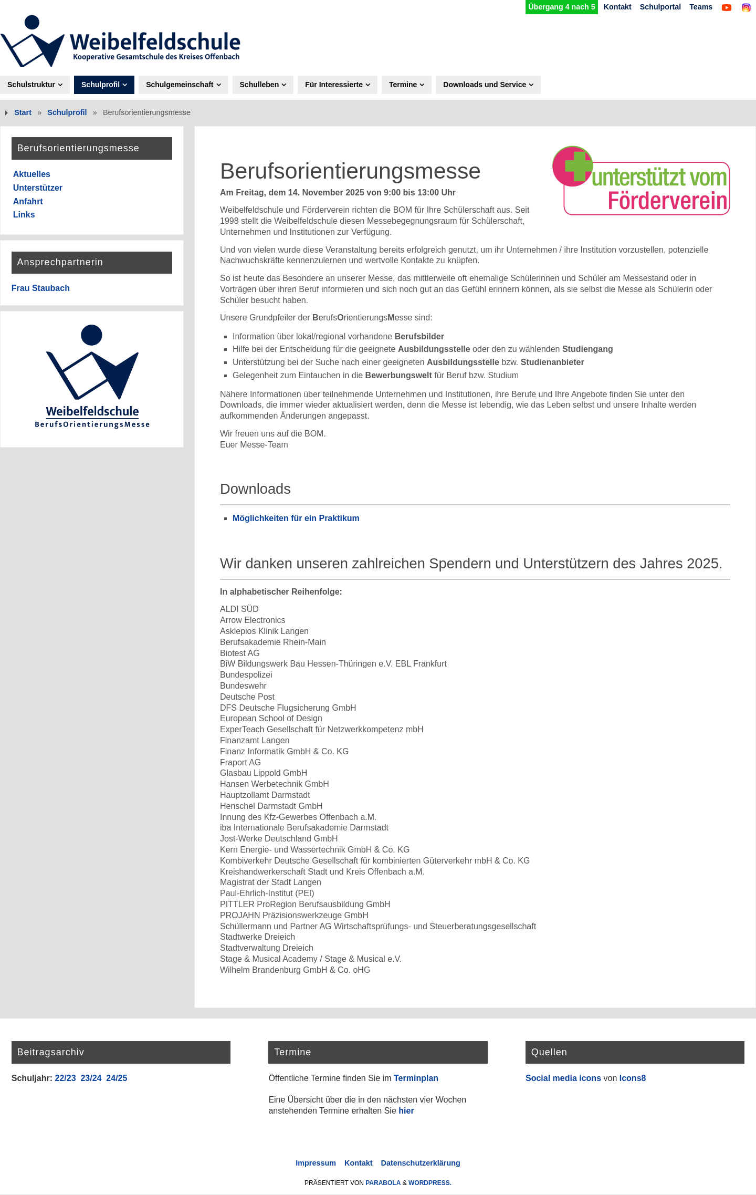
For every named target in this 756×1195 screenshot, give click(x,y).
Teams (700, 7)
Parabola (383, 1183)
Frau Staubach (41, 288)
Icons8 (633, 1078)
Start (23, 112)
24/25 (116, 1078)
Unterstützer (37, 187)
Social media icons (563, 1078)
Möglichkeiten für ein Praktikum (296, 518)
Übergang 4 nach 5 (560, 7)
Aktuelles (31, 174)
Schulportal (659, 7)
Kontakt (617, 7)
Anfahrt (28, 201)
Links (24, 214)
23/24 (90, 1078)
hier (406, 1110)
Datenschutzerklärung (420, 1163)
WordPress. (430, 1183)
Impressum (316, 1163)
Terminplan (416, 1078)
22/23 (65, 1078)
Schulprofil (67, 112)
